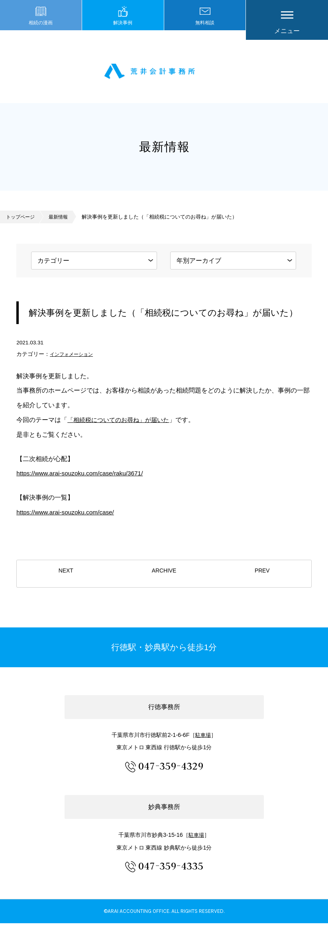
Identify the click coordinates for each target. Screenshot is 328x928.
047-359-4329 (170, 770)
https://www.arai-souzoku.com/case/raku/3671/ (82, 478)
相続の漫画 (41, 30)
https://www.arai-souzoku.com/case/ (67, 517)
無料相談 (205, 30)
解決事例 (123, 30)
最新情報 (61, 222)
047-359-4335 (170, 870)
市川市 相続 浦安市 (164, 74)
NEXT (65, 579)
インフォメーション (75, 359)
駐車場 (202, 740)
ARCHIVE (164, 579)
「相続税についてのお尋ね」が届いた (121, 424)
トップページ (21, 222)
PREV (262, 579)
